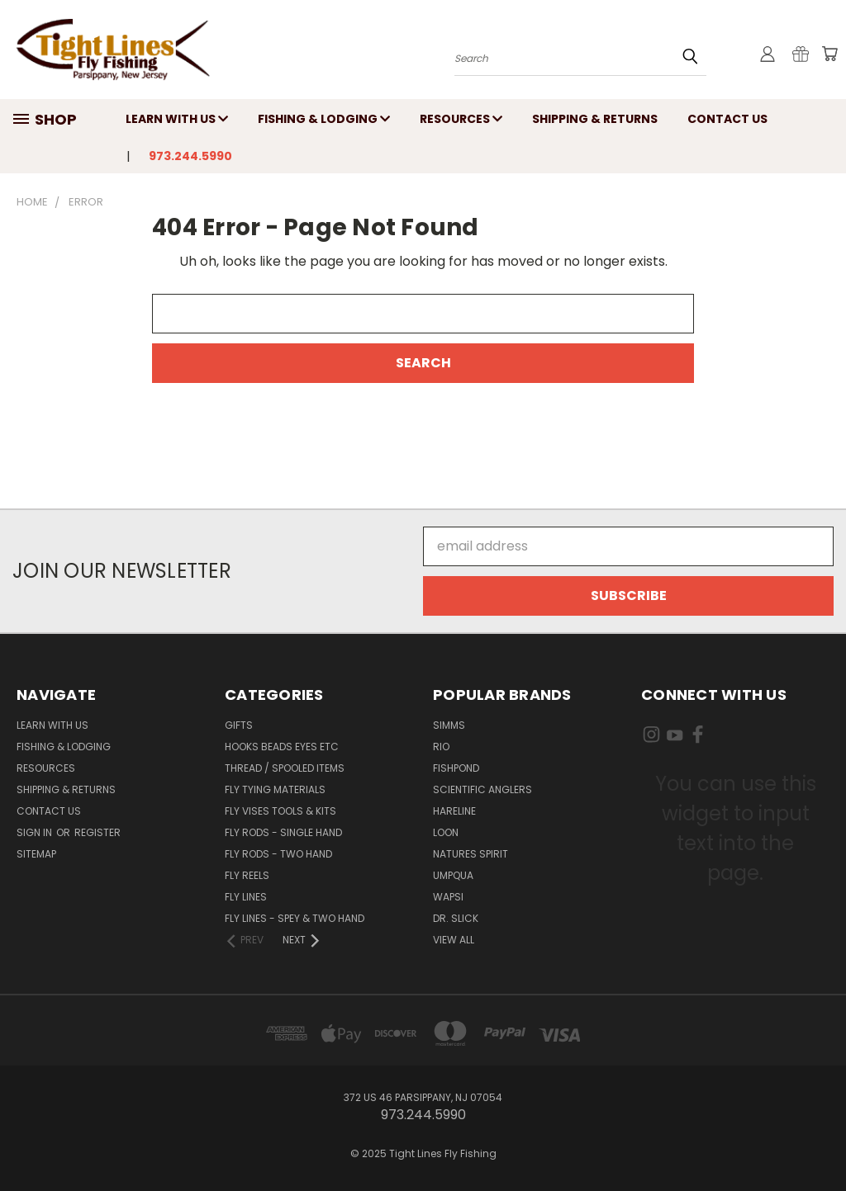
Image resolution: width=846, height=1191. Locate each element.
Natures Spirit (470, 854)
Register (97, 832)
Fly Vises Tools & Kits (280, 811)
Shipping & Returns (595, 119)
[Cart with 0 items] (829, 53)
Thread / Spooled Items (285, 768)
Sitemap (36, 854)
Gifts (239, 725)
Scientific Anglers (482, 789)
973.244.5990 (190, 156)
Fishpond (456, 768)
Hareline (454, 811)
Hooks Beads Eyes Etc (282, 747)
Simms (449, 725)
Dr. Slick (455, 918)
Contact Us (727, 119)
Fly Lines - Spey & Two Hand (294, 918)
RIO (441, 747)
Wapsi (448, 897)
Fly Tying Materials (275, 789)
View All (453, 940)
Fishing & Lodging (324, 119)
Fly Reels (247, 875)
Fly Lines (246, 897)
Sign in (36, 832)
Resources (461, 119)
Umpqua (453, 875)
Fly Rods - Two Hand (278, 854)
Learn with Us (177, 119)
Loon (446, 832)
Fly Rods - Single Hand (283, 832)
